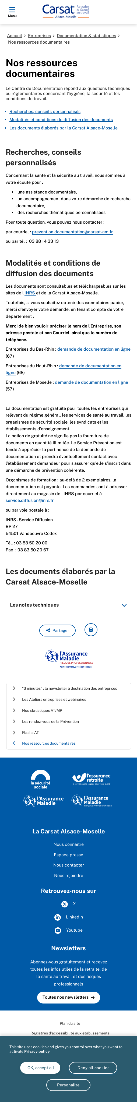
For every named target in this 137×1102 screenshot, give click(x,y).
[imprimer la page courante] (91, 629)
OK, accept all (40, 1067)
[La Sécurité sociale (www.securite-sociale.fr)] (40, 779)
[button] (57, 630)
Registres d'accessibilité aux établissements (70, 1033)
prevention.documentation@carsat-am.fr (72, 231)
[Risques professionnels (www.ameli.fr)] (92, 800)
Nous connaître (69, 844)
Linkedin (68, 917)
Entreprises (39, 35)
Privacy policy (37, 1051)
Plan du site (70, 1023)
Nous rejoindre (68, 875)
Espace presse (68, 854)
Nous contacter (68, 865)
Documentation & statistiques (86, 35)
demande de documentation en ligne (93, 349)
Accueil (14, 35)
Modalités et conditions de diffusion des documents (61, 119)
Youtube (69, 930)
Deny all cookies (93, 1067)
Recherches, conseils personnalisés (44, 111)
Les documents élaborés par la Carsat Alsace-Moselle (63, 128)
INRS (30, 292)
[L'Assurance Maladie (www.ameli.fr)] (43, 800)
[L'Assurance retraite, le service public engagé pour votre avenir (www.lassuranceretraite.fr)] (92, 779)
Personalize (68, 1085)
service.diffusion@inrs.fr (30, 500)
